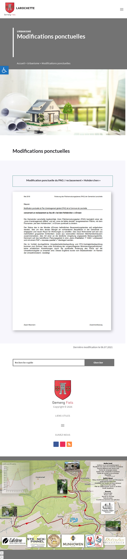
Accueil (21, 63)
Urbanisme (24, 31)
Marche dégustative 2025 (13, 458)
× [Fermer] (1, 553)
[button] (4, 70)
